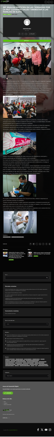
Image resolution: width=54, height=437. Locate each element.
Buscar (6, 274)
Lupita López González (43, 364)
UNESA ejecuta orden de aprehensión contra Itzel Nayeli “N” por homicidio (42, 253)
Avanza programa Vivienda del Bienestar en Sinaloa (13, 292)
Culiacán (42, 359)
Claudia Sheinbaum (27, 359)
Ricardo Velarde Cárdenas (25, 365)
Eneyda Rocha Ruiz (42, 361)
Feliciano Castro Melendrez (28, 363)
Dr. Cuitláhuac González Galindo (32, 360)
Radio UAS (17, 365)
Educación (11, 259)
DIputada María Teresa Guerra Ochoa (18, 360)
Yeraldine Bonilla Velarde (43, 365)
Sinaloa (9, 14)
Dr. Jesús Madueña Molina (10, 361)
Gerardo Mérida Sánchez (39, 363)
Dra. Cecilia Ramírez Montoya (32, 361)
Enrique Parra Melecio (10, 363)
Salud (5, 14)
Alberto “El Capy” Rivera (10, 359)
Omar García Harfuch (10, 365)
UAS (36, 365)
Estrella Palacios (18, 363)
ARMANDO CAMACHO (19, 359)
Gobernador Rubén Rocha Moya (22, 364)
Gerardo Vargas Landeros (10, 364)
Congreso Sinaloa (36, 359)
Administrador (27, 29)
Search (8, 324)
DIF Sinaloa (8, 360)
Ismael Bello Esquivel (34, 364)
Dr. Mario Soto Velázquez (21, 361)
